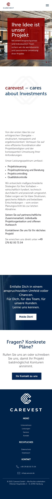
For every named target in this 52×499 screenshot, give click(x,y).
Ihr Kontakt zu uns (26, 376)
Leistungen (26, 429)
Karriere (26, 432)
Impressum (26, 453)
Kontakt (26, 436)
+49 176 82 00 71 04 (28, 467)
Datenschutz (26, 449)
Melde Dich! (26, 316)
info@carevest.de (28, 473)
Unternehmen (26, 425)
